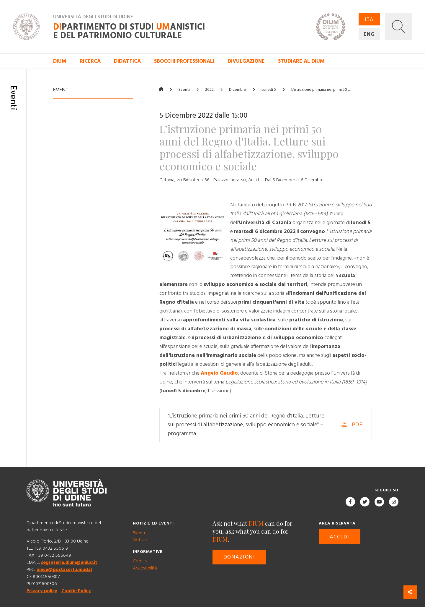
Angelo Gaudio (219, 373)
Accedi (339, 536)
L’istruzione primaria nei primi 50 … (321, 90)
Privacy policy (42, 591)
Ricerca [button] (90, 61)
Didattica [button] (127, 61)
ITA (369, 19)
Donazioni (239, 557)
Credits (140, 561)
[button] (398, 26)
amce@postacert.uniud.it (64, 569)
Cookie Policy (76, 591)
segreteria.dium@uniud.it (69, 562)
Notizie (140, 540)
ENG (369, 34)
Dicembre (237, 90)
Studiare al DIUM (301, 61)
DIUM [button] (59, 61)
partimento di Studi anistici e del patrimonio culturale (129, 31)
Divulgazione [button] (246, 61)
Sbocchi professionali (184, 61)
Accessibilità (145, 568)
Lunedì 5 (268, 90)
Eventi (184, 90)
